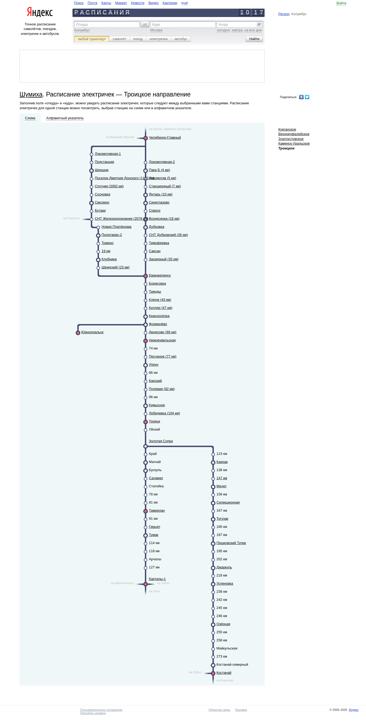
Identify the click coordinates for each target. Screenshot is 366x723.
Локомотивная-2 (162, 162)
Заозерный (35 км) (163, 259)
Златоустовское (291, 139)
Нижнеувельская (162, 340)
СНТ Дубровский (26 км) (168, 235)
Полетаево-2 (112, 235)
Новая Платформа (117, 227)
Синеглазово (159, 202)
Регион (284, 14)
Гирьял (154, 527)
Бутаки (100, 210)
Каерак (222, 462)
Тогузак (222, 519)
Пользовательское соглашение (101, 709)
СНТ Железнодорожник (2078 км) (121, 218)
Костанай (224, 673)
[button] (144, 24)
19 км (106, 251)
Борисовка (157, 283)
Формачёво (158, 324)
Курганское (287, 129)
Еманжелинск (160, 275)
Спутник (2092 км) (109, 186)
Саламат (156, 478)
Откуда (82, 24)
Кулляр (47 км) (160, 308)
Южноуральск (92, 332)
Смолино (102, 202)
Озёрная (223, 624)
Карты (106, 3)
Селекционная (228, 502)
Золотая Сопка (161, 441)
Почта (92, 3)
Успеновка (225, 583)
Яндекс (354, 709)
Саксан (155, 251)
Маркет (121, 3)
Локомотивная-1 (108, 154)
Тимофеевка (159, 243)
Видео (153, 3)
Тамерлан (157, 510)
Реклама (241, 709)
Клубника (109, 259)
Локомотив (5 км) (162, 178)
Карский (155, 381)
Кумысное (157, 405)
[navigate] (131, 3)
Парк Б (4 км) (159, 170)
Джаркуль (224, 567)
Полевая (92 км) (162, 389)
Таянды (155, 291)
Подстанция (104, 162)
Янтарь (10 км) (160, 194)
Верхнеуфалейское (294, 134)
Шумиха (30, 94)
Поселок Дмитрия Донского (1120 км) (125, 178)
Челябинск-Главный (165, 137)
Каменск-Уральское (294, 143)
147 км (222, 478)
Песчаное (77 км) (163, 356)
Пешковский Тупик (231, 543)
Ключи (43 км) (160, 300)
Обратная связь (219, 709)
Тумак (153, 535)
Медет (222, 486)
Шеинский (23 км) (116, 267)
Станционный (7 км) (165, 186)
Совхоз (154, 210)
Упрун (153, 364)
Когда (223, 24)
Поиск (79, 3)
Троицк (154, 421)
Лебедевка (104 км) (164, 413)
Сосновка (102, 194)
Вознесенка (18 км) (164, 218)
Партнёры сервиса (93, 713)
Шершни (101, 170)
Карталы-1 (157, 579)
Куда (156, 24)
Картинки (170, 3)
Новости (138, 3)
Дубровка (156, 227)
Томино (108, 243)
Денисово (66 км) (163, 332)
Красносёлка (159, 316)
